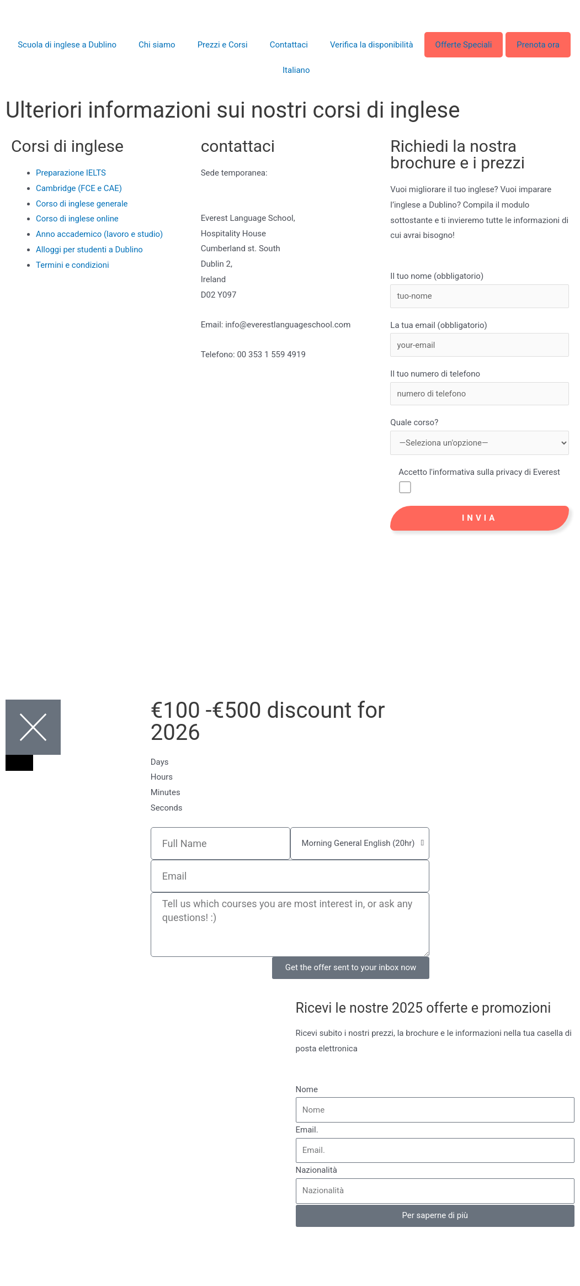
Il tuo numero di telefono (435, 374)
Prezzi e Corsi (223, 45)
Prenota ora (538, 45)
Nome (307, 1089)
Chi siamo (157, 45)
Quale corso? (479, 437)
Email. (307, 1130)
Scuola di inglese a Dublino (67, 45)
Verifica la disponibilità (371, 45)
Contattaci (289, 45)
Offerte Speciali (463, 45)
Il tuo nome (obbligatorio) (436, 276)
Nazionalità (316, 1171)
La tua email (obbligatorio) (438, 325)
